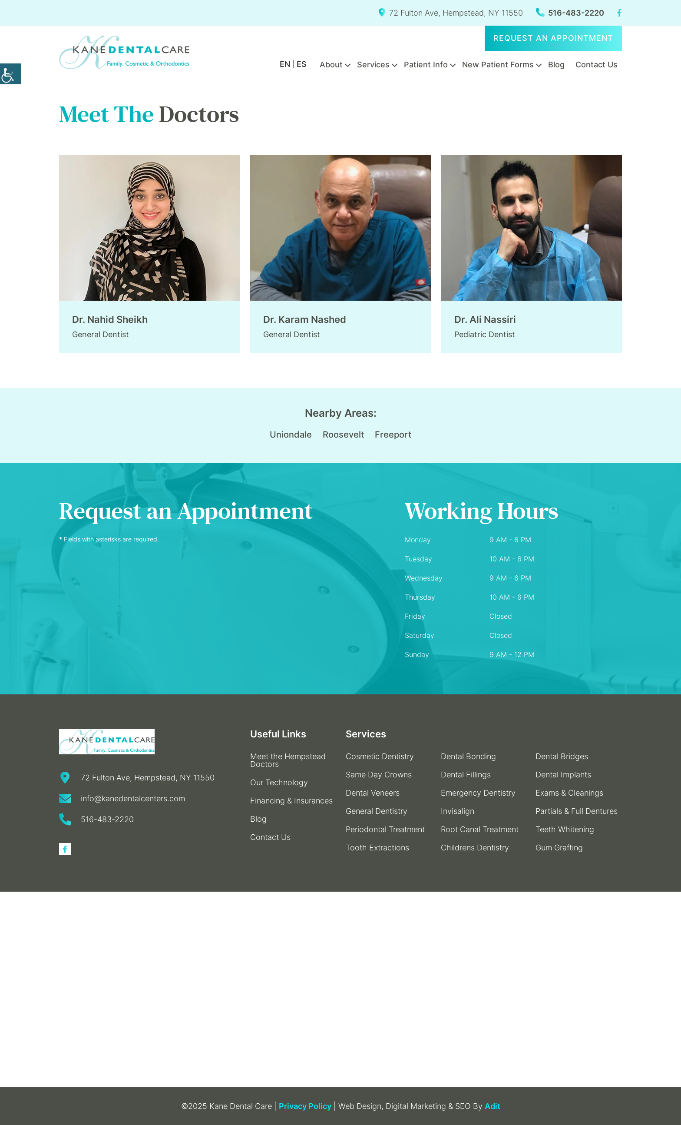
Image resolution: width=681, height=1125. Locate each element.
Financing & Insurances (291, 800)
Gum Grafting (559, 847)
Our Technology (279, 782)
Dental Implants (563, 774)
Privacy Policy (305, 1106)
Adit (492, 1106)
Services (373, 64)
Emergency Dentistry (478, 792)
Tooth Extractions (377, 847)
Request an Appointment (553, 38)
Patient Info (426, 64)
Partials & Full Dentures (577, 811)
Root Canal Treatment (480, 829)
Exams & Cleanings (569, 792)
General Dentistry (376, 811)
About (331, 64)
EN (285, 64)
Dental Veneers (373, 792)
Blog (556, 64)
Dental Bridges (562, 756)
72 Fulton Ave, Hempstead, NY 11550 (451, 12)
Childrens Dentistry (475, 847)
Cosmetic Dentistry (380, 756)
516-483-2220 (570, 12)
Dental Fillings (466, 774)
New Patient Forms (498, 64)
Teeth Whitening (565, 829)
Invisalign (457, 811)
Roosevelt (343, 434)
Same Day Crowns (379, 774)
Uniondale (291, 434)
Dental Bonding (468, 756)
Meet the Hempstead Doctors (288, 760)
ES (302, 64)
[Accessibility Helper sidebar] (10, 73)
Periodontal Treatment (385, 829)
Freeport (393, 434)
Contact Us (596, 64)
